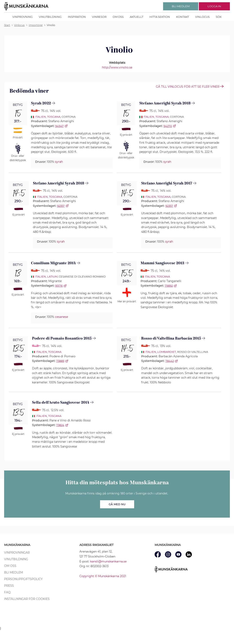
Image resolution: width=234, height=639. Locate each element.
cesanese (61, 317)
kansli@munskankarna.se (108, 561)
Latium (52, 276)
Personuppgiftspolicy (23, 579)
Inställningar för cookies (27, 599)
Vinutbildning (50, 16)
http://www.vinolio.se (117, 67)
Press (9, 586)
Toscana (53, 116)
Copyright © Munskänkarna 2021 (102, 576)
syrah (59, 162)
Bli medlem (13, 572)
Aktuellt (136, 16)
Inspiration (77, 16)
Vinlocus (202, 16)
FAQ (7, 592)
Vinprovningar (17, 552)
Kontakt (182, 16)
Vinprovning (22, 16)
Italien (40, 116)
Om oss (118, 16)
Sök (219, 16)
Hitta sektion (159, 16)
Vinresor (99, 16)
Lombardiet (166, 351)
